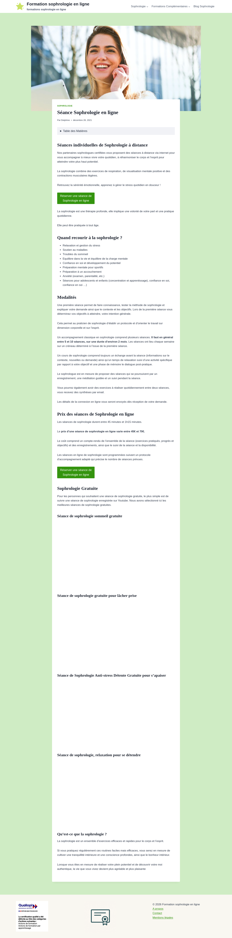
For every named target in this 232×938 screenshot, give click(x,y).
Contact (157, 913)
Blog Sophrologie (203, 6)
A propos (158, 908)
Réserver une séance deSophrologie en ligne (76, 198)
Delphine (65, 120)
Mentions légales (163, 917)
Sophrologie (64, 106)
